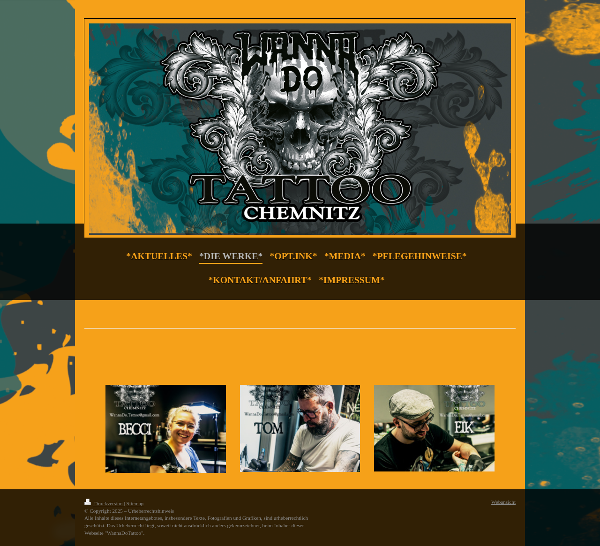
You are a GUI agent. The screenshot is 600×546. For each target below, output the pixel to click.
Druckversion (104, 503)
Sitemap (135, 503)
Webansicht (503, 502)
